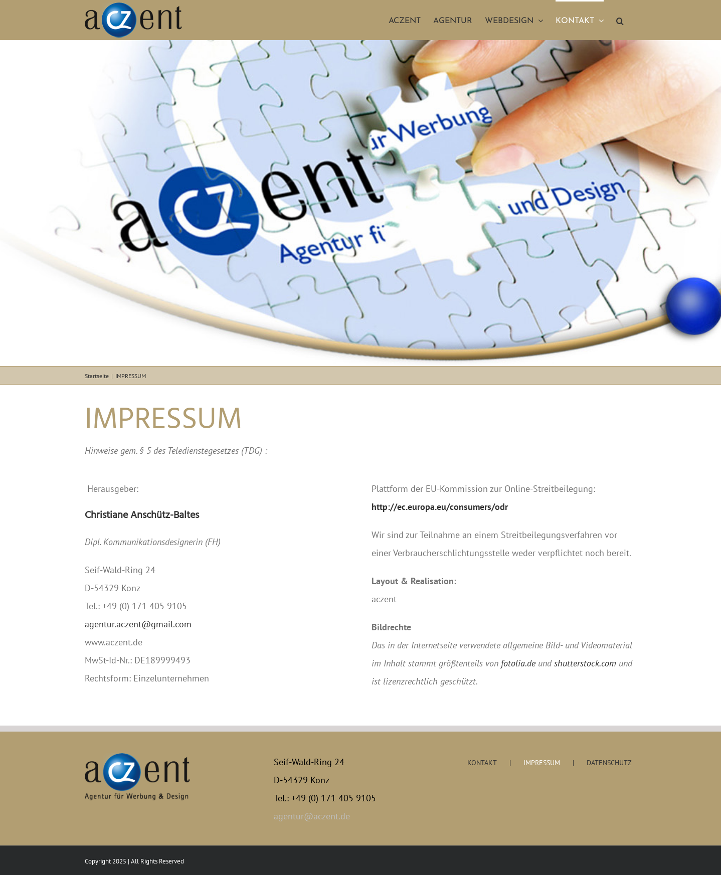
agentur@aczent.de (312, 816)
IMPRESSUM (541, 762)
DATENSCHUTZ (609, 762)
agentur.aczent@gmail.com (138, 624)
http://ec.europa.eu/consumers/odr (440, 506)
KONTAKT (482, 762)
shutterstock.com (585, 663)
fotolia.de (518, 663)
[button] (620, 20)
